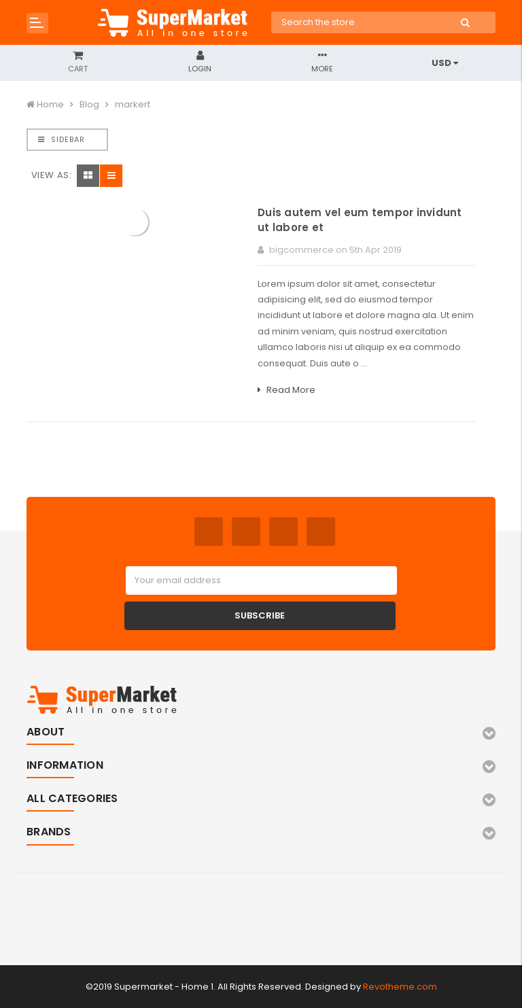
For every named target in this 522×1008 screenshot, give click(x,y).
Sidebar (61, 139)
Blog (89, 104)
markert (132, 104)
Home (50, 104)
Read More (286, 389)
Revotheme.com (400, 986)
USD (445, 62)
